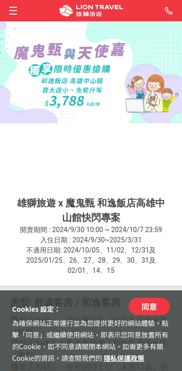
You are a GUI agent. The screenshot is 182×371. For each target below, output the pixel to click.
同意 (149, 306)
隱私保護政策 (123, 358)
